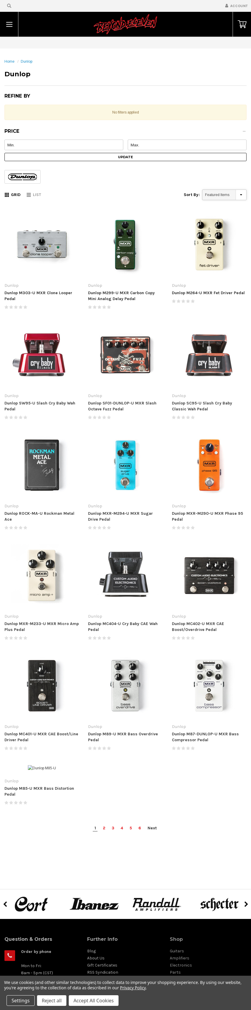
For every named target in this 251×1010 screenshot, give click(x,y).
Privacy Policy (133, 987)
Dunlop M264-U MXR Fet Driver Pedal (208, 292)
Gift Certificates (102, 973)
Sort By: (192, 194)
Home (9, 61)
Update (125, 157)
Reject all (52, 1000)
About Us (96, 966)
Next (152, 836)
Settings (21, 1000)
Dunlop (26, 61)
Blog (91, 959)
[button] (125, 133)
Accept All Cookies (93, 1000)
